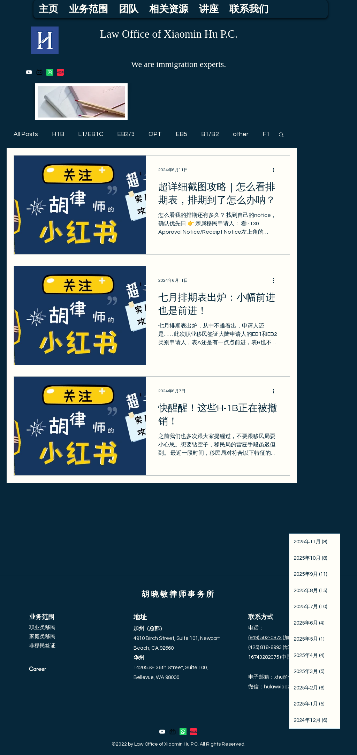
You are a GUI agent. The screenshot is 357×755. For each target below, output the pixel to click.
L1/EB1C (90, 134)
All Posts (26, 134)
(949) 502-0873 (265, 637)
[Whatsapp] (49, 72)
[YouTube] (28, 72)
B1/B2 (210, 134)
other (241, 134)
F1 (266, 134)
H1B (58, 134)
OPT (155, 134)
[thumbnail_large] (60, 72)
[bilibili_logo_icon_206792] (39, 72)
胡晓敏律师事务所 (178, 594)
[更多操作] (276, 170)
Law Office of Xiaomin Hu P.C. (169, 34)
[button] (281, 135)
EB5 (181, 134)
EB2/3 (126, 134)
